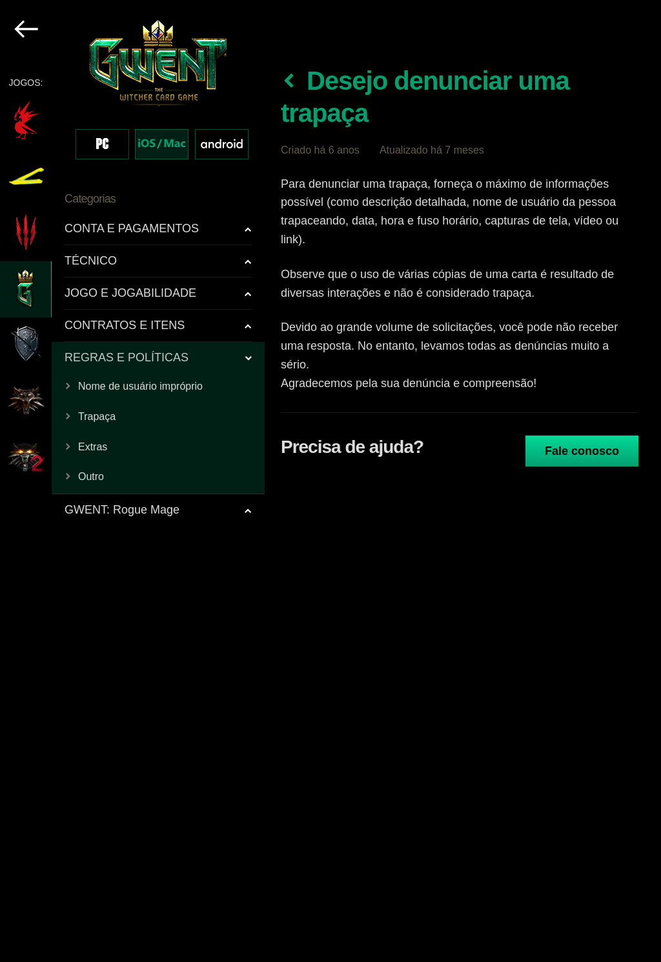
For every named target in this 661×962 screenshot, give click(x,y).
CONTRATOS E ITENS (125, 325)
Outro (91, 476)
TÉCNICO (91, 260)
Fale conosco (582, 451)
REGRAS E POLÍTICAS (126, 357)
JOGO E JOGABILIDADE (130, 292)
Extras (92, 446)
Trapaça (97, 416)
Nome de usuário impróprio (140, 386)
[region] (133, 481)
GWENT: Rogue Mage (122, 509)
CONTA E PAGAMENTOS (132, 228)
